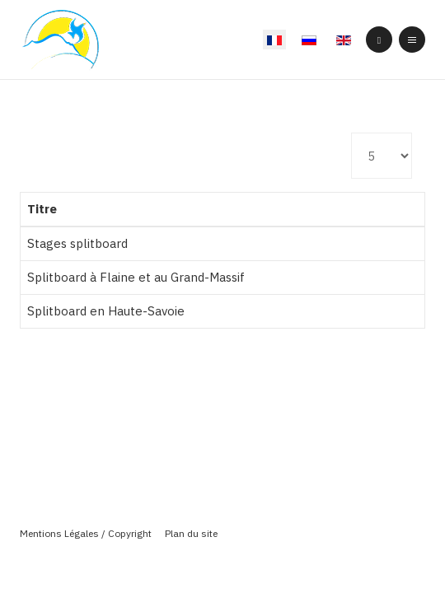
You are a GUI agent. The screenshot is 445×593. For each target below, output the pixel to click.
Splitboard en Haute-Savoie (106, 311)
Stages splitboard (77, 243)
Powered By (222, 560)
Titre (42, 209)
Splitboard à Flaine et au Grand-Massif (136, 277)
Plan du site (191, 533)
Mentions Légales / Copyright (86, 533)
